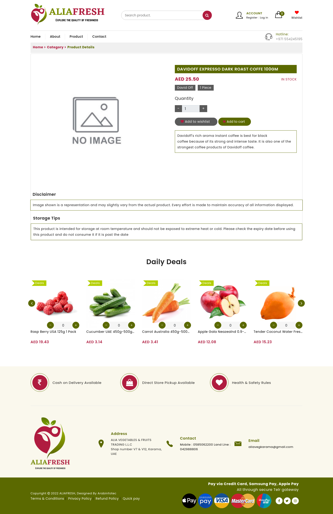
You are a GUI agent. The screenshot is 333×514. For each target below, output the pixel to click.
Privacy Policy (80, 498)
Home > (39, 47)
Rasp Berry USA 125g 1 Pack (53, 331)
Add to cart (234, 121)
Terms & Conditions (47, 498)
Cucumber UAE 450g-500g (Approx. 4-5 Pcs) (110, 331)
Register (251, 17)
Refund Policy (107, 498)
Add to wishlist (195, 121)
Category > (56, 47)
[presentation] (31, 303)
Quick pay (131, 498)
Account (254, 13)
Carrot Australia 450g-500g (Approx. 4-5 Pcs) (166, 331)
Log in (264, 17)
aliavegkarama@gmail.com (271, 447)
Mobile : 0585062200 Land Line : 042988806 (205, 446)
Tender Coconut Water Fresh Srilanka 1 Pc (278, 331)
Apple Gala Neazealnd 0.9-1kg (222, 331)
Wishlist (296, 18)
